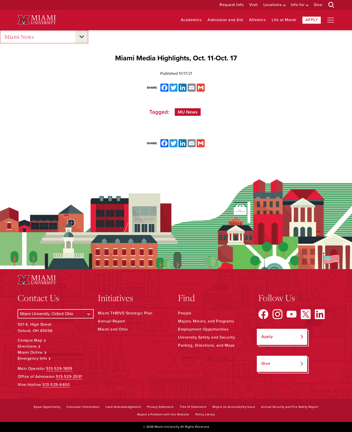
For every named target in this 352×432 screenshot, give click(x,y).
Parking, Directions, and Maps (206, 345)
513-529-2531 (69, 376)
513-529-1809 (59, 368)
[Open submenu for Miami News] (81, 36)
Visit (253, 5)
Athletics (257, 20)
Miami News (19, 37)
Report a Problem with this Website (163, 414)
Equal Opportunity (47, 407)
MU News (188, 112)
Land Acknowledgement (123, 407)
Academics (191, 20)
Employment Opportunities (203, 329)
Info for (297, 5)
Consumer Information (82, 407)
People (184, 313)
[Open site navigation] (330, 20)
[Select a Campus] (56, 313)
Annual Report (111, 321)
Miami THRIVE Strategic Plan (125, 313)
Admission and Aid (225, 20)
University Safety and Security (206, 337)
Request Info (231, 5)
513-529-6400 (56, 384)
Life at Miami (284, 20)
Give (318, 5)
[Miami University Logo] (37, 19)
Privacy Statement (160, 407)
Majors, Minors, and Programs (206, 321)
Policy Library (205, 414)
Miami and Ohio (113, 329)
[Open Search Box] (331, 5)
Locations (272, 5)
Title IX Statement (193, 407)
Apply (311, 19)
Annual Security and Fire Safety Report (289, 407)
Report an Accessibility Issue (234, 407)
